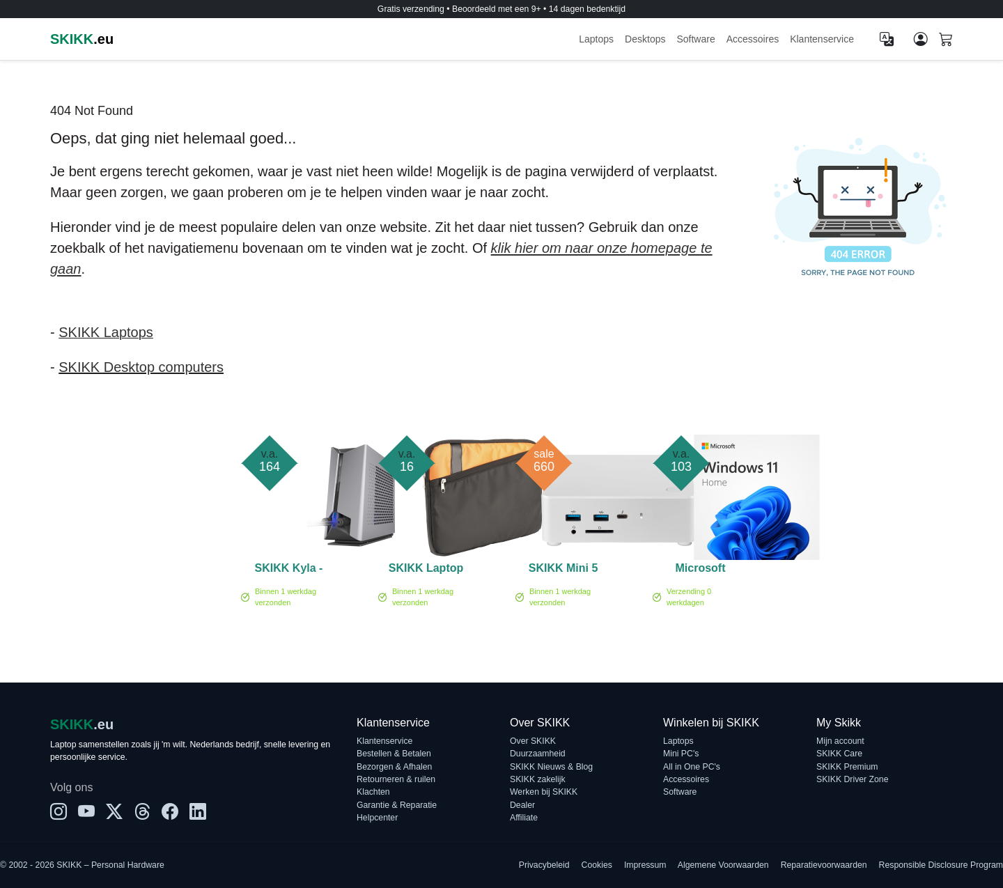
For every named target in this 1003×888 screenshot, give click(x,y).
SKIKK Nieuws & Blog (551, 767)
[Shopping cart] (946, 40)
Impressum (645, 865)
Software (695, 39)
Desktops (645, 39)
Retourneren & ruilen (396, 779)
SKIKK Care (839, 753)
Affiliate (524, 818)
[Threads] (142, 812)
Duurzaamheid (538, 753)
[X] (114, 812)
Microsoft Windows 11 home (700, 570)
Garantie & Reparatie (397, 805)
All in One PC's (691, 767)
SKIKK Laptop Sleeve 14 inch (425, 570)
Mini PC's (681, 753)
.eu (82, 39)
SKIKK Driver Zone (852, 779)
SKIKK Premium (847, 767)
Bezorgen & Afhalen (394, 767)
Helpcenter (377, 818)
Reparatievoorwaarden (824, 865)
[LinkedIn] (197, 812)
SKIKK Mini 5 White (563, 570)
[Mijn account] (921, 39)
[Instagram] (58, 812)
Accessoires (752, 39)
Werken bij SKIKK (543, 792)
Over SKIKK (533, 741)
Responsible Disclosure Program (941, 865)
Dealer (522, 805)
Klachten (373, 792)
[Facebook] (170, 812)
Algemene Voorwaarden (723, 865)
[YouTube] (86, 812)
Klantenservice (822, 39)
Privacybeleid (544, 865)
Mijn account (840, 741)
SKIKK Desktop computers (141, 367)
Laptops (596, 39)
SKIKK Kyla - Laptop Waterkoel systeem (289, 570)
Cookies (597, 865)
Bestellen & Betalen (394, 753)
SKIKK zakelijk (538, 779)
